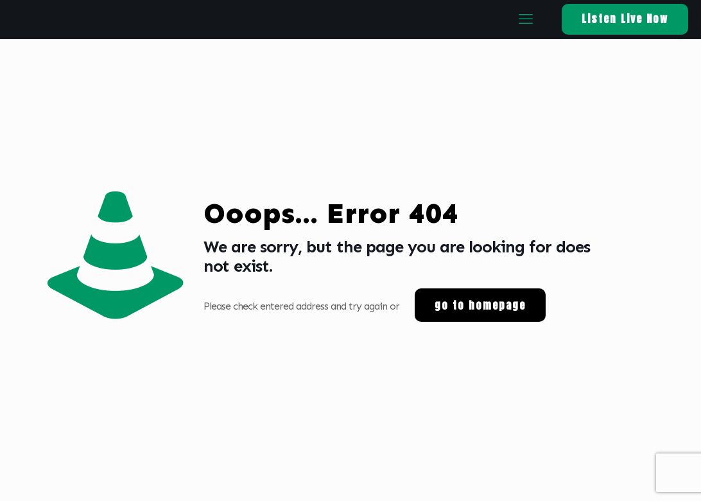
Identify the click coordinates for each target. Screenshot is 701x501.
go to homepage (480, 305)
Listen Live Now (625, 18)
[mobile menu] (525, 19)
